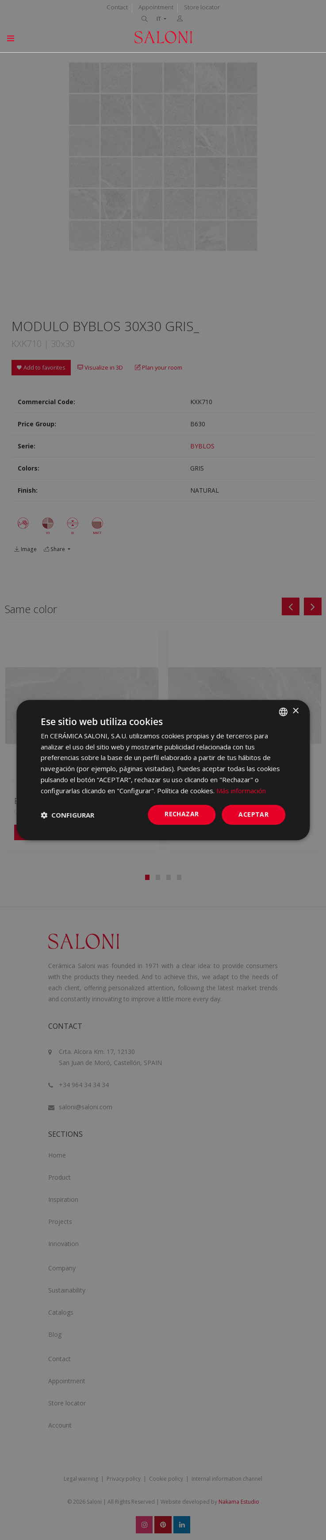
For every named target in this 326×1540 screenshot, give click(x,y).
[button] (67, 815)
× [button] (295, 711)
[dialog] (163, 770)
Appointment (155, 7)
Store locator (202, 7)
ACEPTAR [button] (253, 815)
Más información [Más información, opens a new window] (241, 790)
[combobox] (283, 711)
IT (159, 19)
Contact (117, 7)
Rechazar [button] (182, 814)
